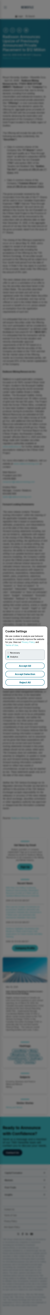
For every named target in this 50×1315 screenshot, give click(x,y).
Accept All (25, 665)
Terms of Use (11, 645)
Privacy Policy (28, 642)
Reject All (25, 682)
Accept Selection (25, 674)
